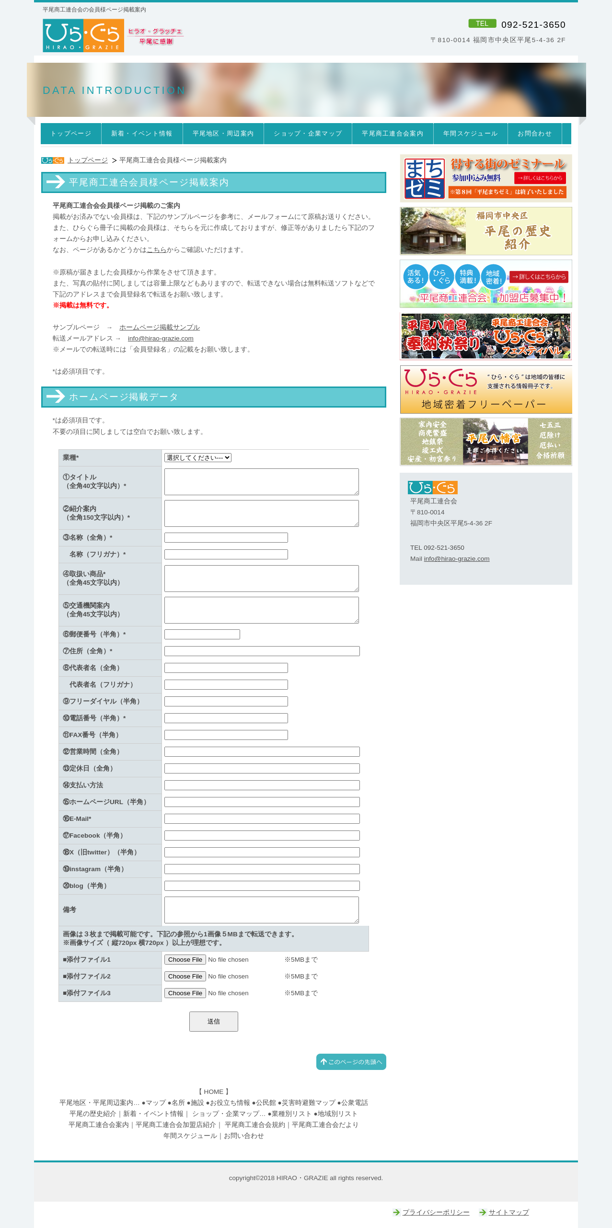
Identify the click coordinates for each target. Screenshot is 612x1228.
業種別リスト (292, 1113)
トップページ (88, 160)
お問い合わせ (244, 1135)
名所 (178, 1102)
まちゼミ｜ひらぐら (486, 178)
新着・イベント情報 (153, 1113)
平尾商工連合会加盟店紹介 (176, 1124)
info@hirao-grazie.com (161, 338)
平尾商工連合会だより (325, 1124)
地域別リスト (338, 1113)
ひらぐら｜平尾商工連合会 (486, 284)
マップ (156, 1102)
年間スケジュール (190, 1135)
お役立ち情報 (230, 1102)
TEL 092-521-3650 (437, 547)
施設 (197, 1102)
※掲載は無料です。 (83, 305)
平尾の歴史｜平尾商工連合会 (486, 231)
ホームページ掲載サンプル (159, 327)
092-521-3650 (533, 25)
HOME (214, 1091)
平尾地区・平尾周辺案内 (96, 1102)
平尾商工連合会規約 (255, 1124)
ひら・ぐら (172, 36)
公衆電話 (354, 1102)
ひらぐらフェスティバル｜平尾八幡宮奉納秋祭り (486, 336)
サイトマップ (509, 1212)
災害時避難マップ (308, 1102)
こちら (157, 249)
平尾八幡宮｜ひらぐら (486, 442)
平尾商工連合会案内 (99, 1124)
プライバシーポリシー (436, 1212)
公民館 (266, 1102)
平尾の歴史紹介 (92, 1113)
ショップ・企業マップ (225, 1113)
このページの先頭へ (351, 1062)
